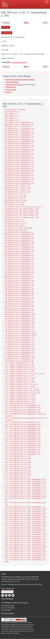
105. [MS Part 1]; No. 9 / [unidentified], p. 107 (19, 329)
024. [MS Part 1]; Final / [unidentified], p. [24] (19, 158)
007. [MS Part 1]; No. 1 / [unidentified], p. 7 (18, 122)
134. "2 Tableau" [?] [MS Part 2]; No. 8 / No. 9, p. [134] (22, 390)
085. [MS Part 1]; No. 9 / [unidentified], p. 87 (19, 287)
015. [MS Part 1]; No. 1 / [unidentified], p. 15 (19, 139)
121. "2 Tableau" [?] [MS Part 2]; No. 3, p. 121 (19, 363)
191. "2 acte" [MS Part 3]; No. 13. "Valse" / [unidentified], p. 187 (25, 519)
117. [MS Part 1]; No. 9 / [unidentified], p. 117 (19, 355)
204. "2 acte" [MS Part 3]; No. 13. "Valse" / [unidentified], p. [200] (25, 547)
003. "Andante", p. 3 (11, 114)
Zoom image (5, 27)
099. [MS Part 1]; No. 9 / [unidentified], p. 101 (19, 316)
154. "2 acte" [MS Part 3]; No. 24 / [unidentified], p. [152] (23, 437)
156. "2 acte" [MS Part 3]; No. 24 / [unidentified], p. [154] (23, 441)
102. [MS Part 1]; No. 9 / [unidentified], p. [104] (20, 323)
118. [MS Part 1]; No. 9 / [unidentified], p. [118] (20, 357)
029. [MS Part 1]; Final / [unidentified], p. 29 (19, 169)
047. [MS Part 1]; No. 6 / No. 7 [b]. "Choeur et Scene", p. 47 (23, 207)
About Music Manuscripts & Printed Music (20, 79)
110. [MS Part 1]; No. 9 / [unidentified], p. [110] (20, 340)
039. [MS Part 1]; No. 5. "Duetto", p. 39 (17, 190)
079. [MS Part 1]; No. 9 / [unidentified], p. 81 (19, 274)
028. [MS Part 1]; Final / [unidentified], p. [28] (19, 166)
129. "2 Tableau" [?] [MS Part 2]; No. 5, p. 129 (19, 380)
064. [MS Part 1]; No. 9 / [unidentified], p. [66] (19, 243)
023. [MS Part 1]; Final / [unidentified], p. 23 (19, 156)
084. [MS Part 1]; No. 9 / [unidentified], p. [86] (19, 285)
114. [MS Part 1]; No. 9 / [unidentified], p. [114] (20, 348)
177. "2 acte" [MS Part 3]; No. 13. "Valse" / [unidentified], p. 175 (25, 485)
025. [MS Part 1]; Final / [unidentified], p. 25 (19, 160)
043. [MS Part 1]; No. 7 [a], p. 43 (15, 198)
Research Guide (10, 89)
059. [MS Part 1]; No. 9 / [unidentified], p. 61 (19, 232)
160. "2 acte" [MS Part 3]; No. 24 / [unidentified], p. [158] (23, 450)
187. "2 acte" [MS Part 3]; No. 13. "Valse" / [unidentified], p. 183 (25, 511)
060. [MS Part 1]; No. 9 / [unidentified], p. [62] (19, 234)
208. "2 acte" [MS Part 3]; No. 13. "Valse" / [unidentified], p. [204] (25, 555)
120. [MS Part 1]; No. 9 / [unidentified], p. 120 (19, 361)
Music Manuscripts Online (14, 84)
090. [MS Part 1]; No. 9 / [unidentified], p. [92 (19, 297)
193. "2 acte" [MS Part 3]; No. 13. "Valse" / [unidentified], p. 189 (25, 524)
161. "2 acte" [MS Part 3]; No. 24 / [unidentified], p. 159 (22, 452)
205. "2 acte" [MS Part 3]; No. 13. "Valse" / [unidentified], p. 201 (25, 549)
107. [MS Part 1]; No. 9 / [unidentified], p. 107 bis (20, 333)
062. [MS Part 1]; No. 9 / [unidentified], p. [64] (19, 238)
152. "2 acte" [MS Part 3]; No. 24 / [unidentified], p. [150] (23, 433)
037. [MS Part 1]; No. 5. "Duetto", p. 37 (17, 185)
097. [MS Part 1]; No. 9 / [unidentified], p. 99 (19, 312)
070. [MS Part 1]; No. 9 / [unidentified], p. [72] (19, 255)
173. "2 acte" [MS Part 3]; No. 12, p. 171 (17, 477)
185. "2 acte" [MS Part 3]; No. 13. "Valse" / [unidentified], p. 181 (25, 507)
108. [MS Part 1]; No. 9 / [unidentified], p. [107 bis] (21, 335)
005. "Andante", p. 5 (11, 118)
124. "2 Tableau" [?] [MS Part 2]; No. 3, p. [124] (20, 369)
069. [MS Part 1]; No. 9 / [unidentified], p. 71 (19, 253)
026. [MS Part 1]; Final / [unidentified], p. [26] (19, 162)
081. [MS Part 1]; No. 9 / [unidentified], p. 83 (19, 278)
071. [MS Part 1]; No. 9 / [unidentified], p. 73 (19, 257)
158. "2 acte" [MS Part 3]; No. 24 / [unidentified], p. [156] (23, 445)
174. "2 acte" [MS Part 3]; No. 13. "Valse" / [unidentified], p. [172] (25, 479)
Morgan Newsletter (7, 591)
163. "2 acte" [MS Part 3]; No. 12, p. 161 (17, 456)
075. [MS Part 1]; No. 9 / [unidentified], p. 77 (19, 266)
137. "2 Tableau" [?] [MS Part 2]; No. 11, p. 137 (19, 397)
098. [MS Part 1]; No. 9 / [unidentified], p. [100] (20, 314)
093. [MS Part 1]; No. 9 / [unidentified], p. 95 (19, 304)
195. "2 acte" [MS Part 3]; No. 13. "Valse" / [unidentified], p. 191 (25, 528)
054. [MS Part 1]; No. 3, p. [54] (14, 221)
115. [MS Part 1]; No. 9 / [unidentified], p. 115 (19, 350)
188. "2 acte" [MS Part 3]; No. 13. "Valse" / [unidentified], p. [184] (25, 513)
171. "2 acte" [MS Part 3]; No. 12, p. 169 (17, 473)
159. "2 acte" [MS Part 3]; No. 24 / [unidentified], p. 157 (22, 447)
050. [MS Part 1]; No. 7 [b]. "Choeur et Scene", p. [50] (22, 213)
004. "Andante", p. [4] (12, 116)
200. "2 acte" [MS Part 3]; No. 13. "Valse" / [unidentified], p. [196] (25, 538)
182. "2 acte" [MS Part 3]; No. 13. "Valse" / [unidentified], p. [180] (25, 496)
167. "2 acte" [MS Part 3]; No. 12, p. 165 (17, 464)
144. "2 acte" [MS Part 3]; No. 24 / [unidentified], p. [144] (23, 412)
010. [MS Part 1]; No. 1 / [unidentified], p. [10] (19, 128)
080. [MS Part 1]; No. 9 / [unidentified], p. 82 (19, 276)
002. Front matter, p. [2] (12, 111)
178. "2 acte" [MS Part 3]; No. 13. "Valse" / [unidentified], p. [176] (25, 488)
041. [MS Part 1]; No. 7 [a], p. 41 (15, 194)
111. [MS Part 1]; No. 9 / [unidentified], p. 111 (19, 342)
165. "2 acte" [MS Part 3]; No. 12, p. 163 (17, 460)
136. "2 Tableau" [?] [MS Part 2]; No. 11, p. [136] (20, 395)
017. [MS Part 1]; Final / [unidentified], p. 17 (19, 143)
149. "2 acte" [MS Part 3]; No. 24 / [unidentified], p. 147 (22, 426)
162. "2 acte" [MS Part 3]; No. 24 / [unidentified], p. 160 (22, 454)
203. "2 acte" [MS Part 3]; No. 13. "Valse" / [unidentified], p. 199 (25, 545)
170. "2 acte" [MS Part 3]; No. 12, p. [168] (18, 471)
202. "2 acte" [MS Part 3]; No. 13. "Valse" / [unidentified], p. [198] (25, 543)
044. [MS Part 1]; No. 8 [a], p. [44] (16, 200)
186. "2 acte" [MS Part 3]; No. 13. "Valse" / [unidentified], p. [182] (25, 509)
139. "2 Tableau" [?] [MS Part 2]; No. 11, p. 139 (19, 401)
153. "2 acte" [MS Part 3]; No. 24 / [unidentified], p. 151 (22, 435)
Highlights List (10, 87)
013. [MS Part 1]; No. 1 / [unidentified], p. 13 (19, 135)
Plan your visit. (11, 9)
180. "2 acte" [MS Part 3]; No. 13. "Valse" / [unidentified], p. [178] (25, 492)
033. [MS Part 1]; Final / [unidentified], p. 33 (19, 177)
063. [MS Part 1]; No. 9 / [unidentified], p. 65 (19, 240)
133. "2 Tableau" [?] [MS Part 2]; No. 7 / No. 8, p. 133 (21, 388)
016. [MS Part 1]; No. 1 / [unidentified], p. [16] (19, 141)
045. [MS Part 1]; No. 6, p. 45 (14, 202)
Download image (6, 32)
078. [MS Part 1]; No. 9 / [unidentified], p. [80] (19, 272)
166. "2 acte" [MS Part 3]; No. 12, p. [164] (18, 462)
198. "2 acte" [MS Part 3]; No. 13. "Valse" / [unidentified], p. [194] (25, 534)
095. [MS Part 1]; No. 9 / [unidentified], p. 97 (19, 308)
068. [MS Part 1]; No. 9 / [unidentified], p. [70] (19, 251)
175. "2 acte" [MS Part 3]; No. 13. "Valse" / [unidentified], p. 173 (25, 481)
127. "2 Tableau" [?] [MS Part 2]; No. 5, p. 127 (19, 376)
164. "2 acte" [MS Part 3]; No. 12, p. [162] (18, 458)
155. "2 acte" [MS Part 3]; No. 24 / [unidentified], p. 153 (22, 439)
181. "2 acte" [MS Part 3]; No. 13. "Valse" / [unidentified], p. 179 (25, 494)
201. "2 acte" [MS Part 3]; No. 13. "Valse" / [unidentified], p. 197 (25, 540)
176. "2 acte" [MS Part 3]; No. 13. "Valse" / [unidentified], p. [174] (25, 483)
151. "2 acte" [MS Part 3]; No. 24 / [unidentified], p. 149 (22, 431)
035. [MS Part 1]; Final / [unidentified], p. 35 (19, 181)
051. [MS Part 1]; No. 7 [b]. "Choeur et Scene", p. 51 (21, 215)
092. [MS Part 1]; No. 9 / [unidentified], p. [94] (19, 302)
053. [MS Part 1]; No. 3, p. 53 (14, 219)
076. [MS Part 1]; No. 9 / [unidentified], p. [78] (19, 268)
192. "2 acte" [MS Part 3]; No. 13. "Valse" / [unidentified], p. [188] (25, 521)
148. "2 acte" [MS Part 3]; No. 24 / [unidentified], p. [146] (23, 424)
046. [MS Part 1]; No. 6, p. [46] (14, 204)
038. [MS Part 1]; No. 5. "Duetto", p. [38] (18, 188)
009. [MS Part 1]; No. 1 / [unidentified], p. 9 (18, 126)
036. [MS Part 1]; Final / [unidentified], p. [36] (19, 183)
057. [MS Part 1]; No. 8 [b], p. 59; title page (18, 228)
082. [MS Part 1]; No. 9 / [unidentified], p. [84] (19, 281)
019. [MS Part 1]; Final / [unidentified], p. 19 (19, 147)
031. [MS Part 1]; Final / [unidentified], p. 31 (19, 173)
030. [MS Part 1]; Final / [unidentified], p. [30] (19, 171)
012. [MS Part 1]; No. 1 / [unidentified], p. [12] (19, 133)
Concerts (8, 92)
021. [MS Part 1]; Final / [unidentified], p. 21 (19, 152)
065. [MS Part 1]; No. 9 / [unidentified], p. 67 (19, 245)
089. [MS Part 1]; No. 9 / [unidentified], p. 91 (19, 295)
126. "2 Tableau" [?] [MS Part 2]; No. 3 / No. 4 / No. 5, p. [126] (24, 373)
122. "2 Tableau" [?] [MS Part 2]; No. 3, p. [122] (20, 365)
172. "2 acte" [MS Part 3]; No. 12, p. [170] (18, 475)
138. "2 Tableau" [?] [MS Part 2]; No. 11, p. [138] (20, 399)
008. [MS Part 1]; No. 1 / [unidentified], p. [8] (19, 124)
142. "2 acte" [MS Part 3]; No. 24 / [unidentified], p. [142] (23, 407)
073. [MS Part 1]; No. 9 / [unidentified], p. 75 (19, 261)
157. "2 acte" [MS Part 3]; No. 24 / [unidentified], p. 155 (22, 443)
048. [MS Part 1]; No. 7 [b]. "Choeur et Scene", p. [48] (22, 209)
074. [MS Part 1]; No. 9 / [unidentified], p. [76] (19, 264)
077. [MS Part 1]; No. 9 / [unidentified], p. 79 (19, 270)
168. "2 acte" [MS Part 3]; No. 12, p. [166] (18, 467)
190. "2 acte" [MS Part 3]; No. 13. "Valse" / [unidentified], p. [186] (25, 517)
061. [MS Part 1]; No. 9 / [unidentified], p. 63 (19, 236)
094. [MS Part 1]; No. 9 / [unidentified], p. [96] (19, 306)
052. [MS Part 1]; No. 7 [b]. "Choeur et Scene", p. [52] (22, 217)
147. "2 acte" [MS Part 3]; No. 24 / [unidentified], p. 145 (22, 422)
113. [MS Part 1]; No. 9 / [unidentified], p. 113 (19, 346)
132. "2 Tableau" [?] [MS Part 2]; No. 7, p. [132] (20, 386)
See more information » (20, 62)
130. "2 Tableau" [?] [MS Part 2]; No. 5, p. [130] (20, 382)
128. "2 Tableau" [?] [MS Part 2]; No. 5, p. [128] (20, 378)
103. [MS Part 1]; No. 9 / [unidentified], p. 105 (19, 325)
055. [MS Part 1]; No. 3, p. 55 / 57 (15, 223)
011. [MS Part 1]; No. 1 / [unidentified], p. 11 (19, 131)
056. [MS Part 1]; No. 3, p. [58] (14, 226)
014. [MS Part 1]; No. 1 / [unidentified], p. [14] (19, 137)
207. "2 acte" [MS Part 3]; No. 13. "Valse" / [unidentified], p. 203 (25, 553)
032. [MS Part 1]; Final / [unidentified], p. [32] (19, 175)
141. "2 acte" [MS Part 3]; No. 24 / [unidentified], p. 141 (22, 405)
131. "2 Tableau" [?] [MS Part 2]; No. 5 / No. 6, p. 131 (21, 384)
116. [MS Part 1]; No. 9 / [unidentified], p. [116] (20, 352)
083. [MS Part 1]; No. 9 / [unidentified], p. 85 (19, 283)
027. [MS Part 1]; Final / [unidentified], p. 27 (19, 164)
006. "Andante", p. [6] (12, 120)
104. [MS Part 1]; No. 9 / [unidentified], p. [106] (20, 327)
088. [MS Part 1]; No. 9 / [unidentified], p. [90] (19, 293)
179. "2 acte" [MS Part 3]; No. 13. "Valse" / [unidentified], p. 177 (25, 490)
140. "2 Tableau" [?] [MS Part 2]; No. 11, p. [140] (20, 403)
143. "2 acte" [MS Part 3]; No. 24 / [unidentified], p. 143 (22, 409)
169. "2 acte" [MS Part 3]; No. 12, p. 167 (17, 469)
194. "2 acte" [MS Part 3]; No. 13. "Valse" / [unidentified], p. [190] (25, 526)
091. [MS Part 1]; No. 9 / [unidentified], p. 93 (19, 300)
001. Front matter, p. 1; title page (15, 109)
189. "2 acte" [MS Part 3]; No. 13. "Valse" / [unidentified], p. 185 (25, 515)
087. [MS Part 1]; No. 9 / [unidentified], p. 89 (19, 291)
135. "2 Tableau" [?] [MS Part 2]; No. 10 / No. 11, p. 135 (22, 393)
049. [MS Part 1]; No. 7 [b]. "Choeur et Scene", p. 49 (21, 211)
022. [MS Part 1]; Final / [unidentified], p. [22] (19, 154)
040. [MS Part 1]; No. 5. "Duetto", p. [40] (18, 192)
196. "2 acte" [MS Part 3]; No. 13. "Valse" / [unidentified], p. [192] (25, 530)
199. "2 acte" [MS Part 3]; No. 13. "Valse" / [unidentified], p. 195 (25, 536)
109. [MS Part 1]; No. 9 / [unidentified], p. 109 (19, 338)
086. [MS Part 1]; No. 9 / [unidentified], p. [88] (19, 289)
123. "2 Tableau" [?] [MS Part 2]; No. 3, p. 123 (19, 367)
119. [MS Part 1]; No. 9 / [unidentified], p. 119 (19, 359)
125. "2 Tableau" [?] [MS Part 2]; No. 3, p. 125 (19, 371)
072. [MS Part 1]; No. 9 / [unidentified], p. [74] (19, 259)
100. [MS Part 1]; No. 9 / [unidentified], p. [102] (20, 319)
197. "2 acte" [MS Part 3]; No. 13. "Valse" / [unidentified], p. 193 (25, 532)
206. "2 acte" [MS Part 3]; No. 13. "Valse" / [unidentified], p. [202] (25, 551)
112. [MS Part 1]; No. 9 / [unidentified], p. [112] (20, 344)
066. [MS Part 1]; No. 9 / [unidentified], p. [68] (19, 247)
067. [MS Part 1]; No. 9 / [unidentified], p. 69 (19, 249)
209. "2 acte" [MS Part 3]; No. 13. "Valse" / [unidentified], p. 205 (25, 557)
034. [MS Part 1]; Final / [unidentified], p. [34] (19, 179)
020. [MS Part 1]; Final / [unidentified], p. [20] (19, 150)
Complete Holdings (12, 82)
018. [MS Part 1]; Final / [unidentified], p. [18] (19, 145)
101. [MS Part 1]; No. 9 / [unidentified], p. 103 (19, 321)
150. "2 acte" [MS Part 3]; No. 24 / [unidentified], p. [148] (23, 428)
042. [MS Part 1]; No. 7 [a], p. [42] (16, 196)
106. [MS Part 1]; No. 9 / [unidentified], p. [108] (20, 331)
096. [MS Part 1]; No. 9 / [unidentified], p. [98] (19, 310)
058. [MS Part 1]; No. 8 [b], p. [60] (16, 230)
